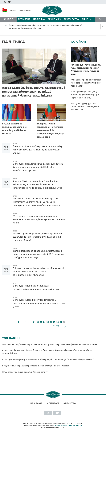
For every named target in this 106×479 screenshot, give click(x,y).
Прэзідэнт (24, 19)
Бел (10, 19)
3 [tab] (97, 337)
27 (54, 322)
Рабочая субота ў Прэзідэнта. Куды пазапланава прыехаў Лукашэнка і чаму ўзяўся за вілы (86, 69)
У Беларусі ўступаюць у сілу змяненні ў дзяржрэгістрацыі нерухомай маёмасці (85, 94)
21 (34, 322)
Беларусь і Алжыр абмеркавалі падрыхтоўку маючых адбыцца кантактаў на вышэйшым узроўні (37, 149)
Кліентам (53, 403)
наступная (65, 326)
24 (44, 322)
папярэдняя (18, 322)
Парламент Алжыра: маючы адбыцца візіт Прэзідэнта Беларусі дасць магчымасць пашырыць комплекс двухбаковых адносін (37, 201)
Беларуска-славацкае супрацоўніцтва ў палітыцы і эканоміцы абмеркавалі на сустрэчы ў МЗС (39, 303)
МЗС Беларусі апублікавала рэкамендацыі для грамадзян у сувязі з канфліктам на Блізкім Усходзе (49, 344)
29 (61, 322)
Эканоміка (54, 19)
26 (51, 322)
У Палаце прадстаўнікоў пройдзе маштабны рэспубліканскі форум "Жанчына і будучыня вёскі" (48, 359)
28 (57, 322)
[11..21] (28, 322)
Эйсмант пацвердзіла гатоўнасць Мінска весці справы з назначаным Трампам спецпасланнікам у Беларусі (38, 271)
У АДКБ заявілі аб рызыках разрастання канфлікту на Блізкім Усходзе (14, 128)
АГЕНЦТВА (69, 403)
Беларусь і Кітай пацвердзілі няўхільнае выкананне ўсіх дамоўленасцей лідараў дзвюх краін (50, 130)
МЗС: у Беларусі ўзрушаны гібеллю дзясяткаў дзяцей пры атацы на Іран (85, 106)
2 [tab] (91, 337)
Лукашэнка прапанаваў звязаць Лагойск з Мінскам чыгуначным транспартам (86, 83)
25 (48, 322)
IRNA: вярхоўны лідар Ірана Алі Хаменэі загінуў (25, 372)
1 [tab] (86, 337)
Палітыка (39, 19)
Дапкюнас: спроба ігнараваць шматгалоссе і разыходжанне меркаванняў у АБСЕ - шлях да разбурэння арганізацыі (38, 254)
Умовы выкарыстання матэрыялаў (68, 425)
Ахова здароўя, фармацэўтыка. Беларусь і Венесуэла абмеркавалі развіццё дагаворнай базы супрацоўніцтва (33, 91)
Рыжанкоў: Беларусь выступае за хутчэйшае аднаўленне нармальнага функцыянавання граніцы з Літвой (37, 236)
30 (64, 322)
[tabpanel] (51, 359)
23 (41, 322)
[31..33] (55, 326)
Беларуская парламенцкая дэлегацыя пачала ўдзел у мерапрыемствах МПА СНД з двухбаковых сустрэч (38, 167)
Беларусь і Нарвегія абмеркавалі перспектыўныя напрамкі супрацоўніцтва (36, 287)
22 (38, 322)
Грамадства (71, 19)
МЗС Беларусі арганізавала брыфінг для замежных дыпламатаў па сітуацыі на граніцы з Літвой (39, 219)
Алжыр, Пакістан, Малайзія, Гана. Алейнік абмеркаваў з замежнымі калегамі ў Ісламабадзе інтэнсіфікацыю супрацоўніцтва (37, 184)
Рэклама (36, 403)
